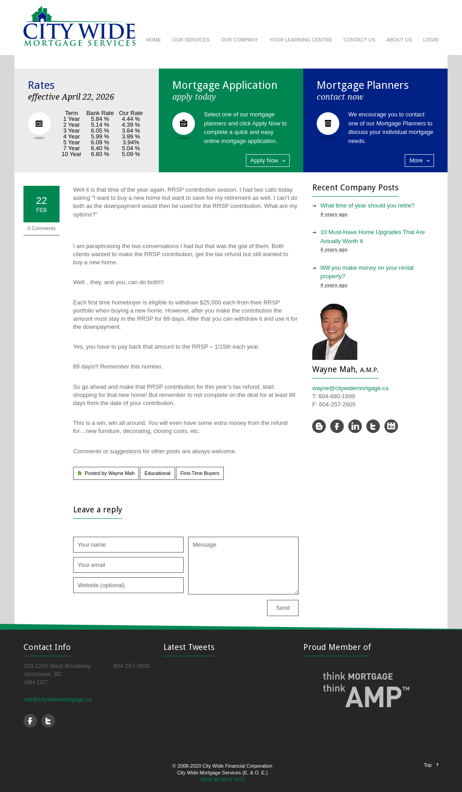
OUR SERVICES (191, 39)
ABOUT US (399, 39)
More (416, 160)
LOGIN (431, 39)
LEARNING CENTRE (300, 39)
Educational (157, 473)
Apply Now (264, 160)
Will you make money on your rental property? (367, 272)
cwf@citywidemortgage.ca (57, 699)
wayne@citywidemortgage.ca (350, 388)
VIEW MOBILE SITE (222, 779)
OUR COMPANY (239, 39)
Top (428, 765)
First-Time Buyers (199, 473)
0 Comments (41, 228)
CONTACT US (359, 39)
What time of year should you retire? (367, 205)
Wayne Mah (121, 473)
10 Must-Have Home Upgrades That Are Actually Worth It (372, 236)
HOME (153, 39)
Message (243, 565)
